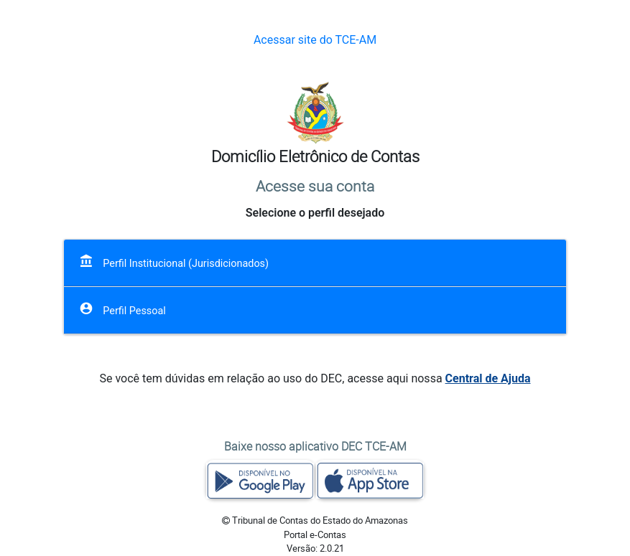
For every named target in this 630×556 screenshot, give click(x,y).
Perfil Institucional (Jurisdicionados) (174, 261)
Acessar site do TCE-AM (315, 40)
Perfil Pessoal (122, 309)
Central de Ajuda (488, 378)
